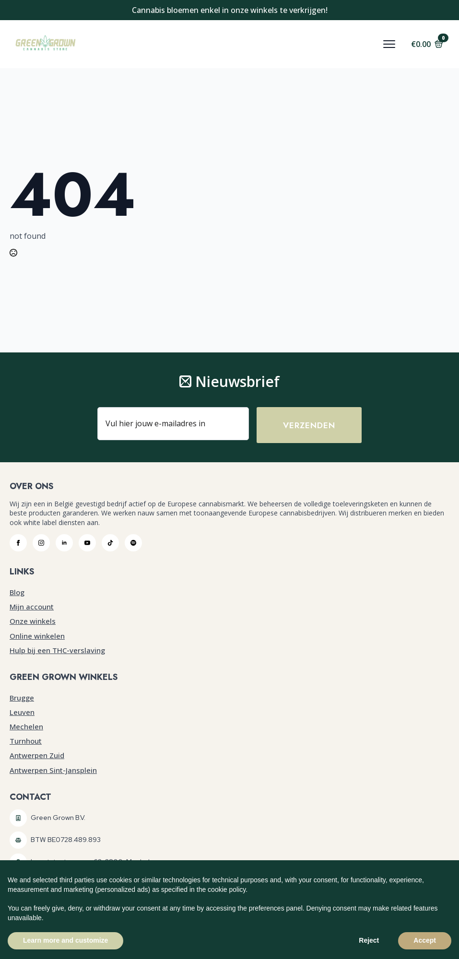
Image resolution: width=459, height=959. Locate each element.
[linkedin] (64, 543)
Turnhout (26, 741)
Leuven (22, 712)
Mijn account (32, 607)
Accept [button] (424, 940)
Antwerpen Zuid (37, 755)
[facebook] (18, 543)
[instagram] (41, 543)
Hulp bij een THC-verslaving (57, 650)
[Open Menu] (389, 44)
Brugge (22, 697)
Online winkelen (37, 636)
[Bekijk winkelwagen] (427, 44)
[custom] (110, 543)
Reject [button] (369, 940)
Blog (17, 592)
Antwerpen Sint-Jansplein (53, 770)
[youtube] (87, 543)
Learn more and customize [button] (65, 940)
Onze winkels (33, 621)
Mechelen (26, 727)
